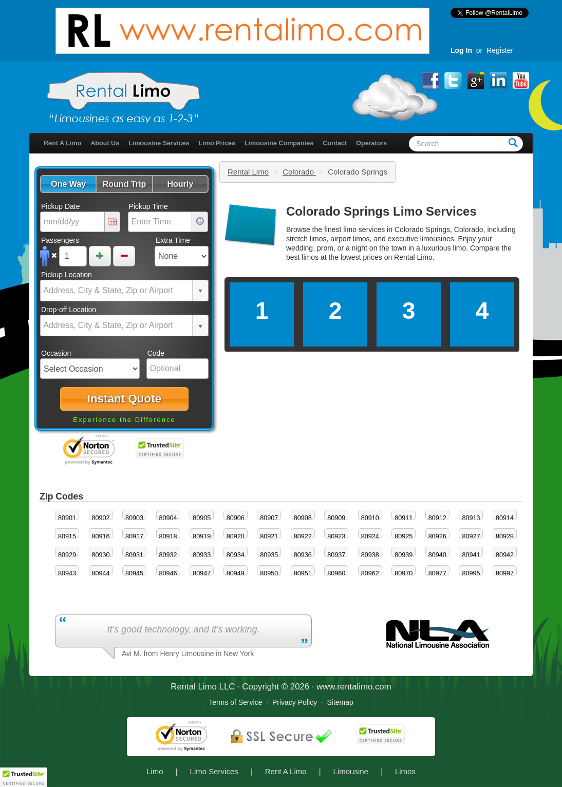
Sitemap (340, 702)
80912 (437, 518)
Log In (461, 50)
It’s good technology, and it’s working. (183, 629)
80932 (168, 555)
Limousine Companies (279, 143)
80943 (67, 573)
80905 (202, 518)
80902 (101, 518)
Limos (405, 771)
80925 (404, 536)
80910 (370, 518)
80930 (101, 555)
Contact (335, 143)
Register (499, 50)
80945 (134, 573)
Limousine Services (158, 143)
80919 (202, 536)
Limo (154, 771)
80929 (67, 555)
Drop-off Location (68, 309)
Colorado (299, 171)
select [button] (200, 291)
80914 (505, 518)
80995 (471, 573)
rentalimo (354, 687)
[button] (68, 184)
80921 (269, 536)
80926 (437, 536)
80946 (168, 573)
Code (155, 353)
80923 (336, 536)
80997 (505, 573)
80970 (404, 573)
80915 (67, 536)
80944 (101, 573)
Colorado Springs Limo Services (381, 211)
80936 (303, 555)
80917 (134, 536)
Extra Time (173, 240)
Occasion (56, 353)
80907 (269, 518)
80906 (236, 518)
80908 (303, 518)
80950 (269, 573)
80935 (269, 555)
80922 (303, 536)
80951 (303, 573)
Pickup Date (60, 206)
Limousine (350, 771)
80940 (437, 555)
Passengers (60, 240)
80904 (168, 518)
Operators (371, 143)
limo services (364, 229)
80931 (134, 555)
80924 (370, 536)
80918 (168, 536)
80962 (370, 573)
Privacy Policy (294, 702)
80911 (404, 518)
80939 (404, 555)
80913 (471, 518)
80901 (67, 518)
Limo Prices (217, 143)
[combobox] (117, 290)
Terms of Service (235, 702)
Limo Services (214, 771)
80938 (370, 555)
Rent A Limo (62, 143)
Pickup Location (66, 275)
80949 (236, 573)
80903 (134, 518)
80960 (336, 573)
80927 (471, 536)
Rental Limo (248, 171)
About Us (104, 143)
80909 (336, 518)
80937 (336, 555)
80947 (202, 573)
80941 (471, 555)
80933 (202, 555)
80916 (101, 536)
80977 (437, 573)
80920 (236, 536)
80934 (236, 555)
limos (310, 257)
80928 (505, 536)
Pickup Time (148, 206)
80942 (505, 555)
